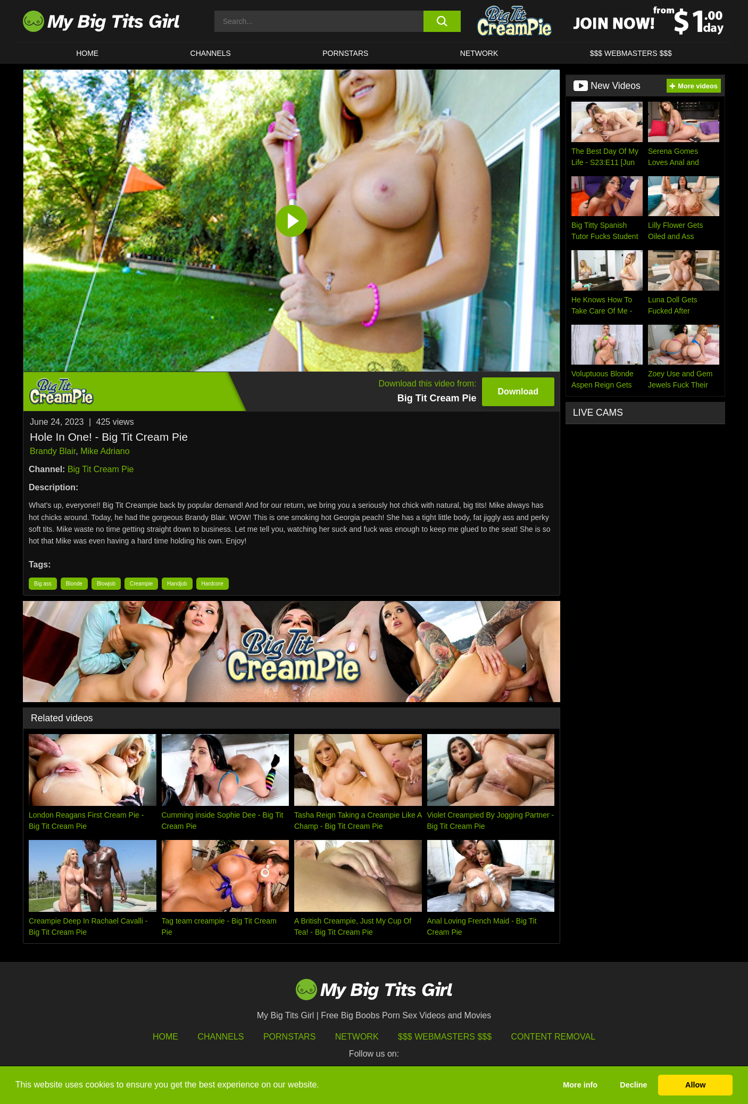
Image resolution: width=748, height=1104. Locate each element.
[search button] (441, 21)
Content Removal (553, 1036)
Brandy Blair (53, 451)
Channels (220, 1036)
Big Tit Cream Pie (101, 469)
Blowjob (106, 584)
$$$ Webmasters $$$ (445, 1036)
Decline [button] (633, 1085)
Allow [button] (695, 1085)
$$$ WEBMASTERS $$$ (631, 53)
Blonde (74, 584)
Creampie (141, 584)
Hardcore (212, 584)
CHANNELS (210, 53)
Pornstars (345, 53)
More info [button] (580, 1085)
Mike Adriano (105, 451)
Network (479, 53)
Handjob (177, 584)
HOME (87, 53)
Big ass (43, 584)
